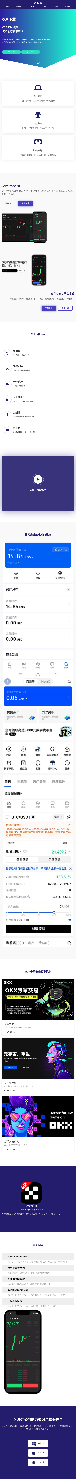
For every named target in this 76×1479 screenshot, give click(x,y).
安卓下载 (30, 52)
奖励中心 (68, 6)
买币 (7, 6)
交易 (44, 6)
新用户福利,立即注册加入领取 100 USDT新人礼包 (22, 42)
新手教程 (19, 6)
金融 (56, 6)
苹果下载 (11, 52)
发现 (32, 6)
